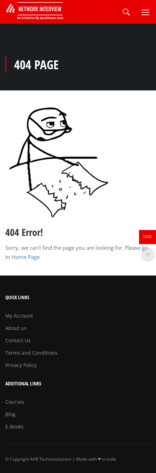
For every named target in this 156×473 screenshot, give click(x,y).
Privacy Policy (21, 365)
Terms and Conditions (31, 352)
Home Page (26, 256)
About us (16, 328)
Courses (14, 401)
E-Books (14, 426)
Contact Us (18, 340)
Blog (10, 414)
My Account (19, 315)
